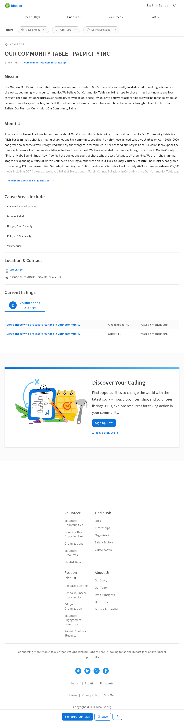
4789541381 (17, 270)
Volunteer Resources (71, 553)
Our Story (101, 580)
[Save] (102, 717)
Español (90, 683)
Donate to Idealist (107, 609)
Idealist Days (32, 17)
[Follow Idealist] (78, 671)
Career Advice (103, 550)
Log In (150, 6)
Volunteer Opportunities (73, 523)
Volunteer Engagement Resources (73, 620)
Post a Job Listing (76, 586)
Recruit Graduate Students (75, 633)
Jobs (98, 521)
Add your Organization (73, 606)
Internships (102, 528)
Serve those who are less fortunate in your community (43, 325)
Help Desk (101, 602)
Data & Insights (105, 595)
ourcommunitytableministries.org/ (45, 62)
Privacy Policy (91, 695)
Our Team (101, 588)
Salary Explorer (105, 542)
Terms (73, 695)
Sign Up (163, 6)
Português (107, 683)
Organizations (73, 544)
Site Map (109, 695)
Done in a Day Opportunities (73, 534)
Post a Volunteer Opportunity (75, 595)
